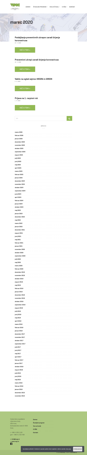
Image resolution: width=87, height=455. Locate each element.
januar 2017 (18, 363)
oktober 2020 (19, 253)
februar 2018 (19, 327)
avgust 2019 (19, 282)
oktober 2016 (19, 366)
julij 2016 (18, 373)
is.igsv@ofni (16, 439)
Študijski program (39, 7)
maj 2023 (18, 210)
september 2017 (20, 344)
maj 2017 (18, 353)
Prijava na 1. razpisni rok (26, 98)
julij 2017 (18, 347)
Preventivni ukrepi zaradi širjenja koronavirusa (37, 59)
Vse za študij (54, 7)
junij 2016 (18, 376)
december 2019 (20, 272)
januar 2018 (18, 331)
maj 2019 (18, 285)
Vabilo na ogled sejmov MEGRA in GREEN (33, 79)
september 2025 (20, 152)
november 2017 (20, 337)
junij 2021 (18, 236)
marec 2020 (18, 266)
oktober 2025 (19, 148)
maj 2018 (18, 318)
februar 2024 (19, 200)
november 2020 (20, 249)
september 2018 (20, 305)
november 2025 (20, 145)
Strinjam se (78, 449)
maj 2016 (18, 379)
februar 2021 (19, 243)
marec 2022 (18, 223)
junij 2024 (18, 194)
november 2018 (20, 298)
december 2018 (20, 295)
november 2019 (20, 275)
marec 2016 (18, 383)
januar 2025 (18, 178)
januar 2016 (18, 389)
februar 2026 (19, 135)
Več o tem (68, 449)
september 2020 (20, 256)
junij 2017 (18, 350)
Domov (28, 7)
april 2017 (18, 357)
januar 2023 (18, 213)
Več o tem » (25, 50)
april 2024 (18, 197)
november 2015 (20, 396)
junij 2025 (18, 161)
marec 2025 (18, 171)
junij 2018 (18, 314)
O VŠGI (64, 7)
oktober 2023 (19, 207)
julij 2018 (18, 311)
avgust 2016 (19, 370)
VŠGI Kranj (62, 452)
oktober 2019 (19, 279)
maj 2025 (18, 165)
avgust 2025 (19, 155)
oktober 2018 (19, 301)
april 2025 (18, 168)
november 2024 (20, 184)
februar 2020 (19, 269)
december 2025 (20, 142)
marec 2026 (18, 132)
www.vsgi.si (15, 441)
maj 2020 (18, 262)
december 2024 (20, 181)
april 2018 (18, 321)
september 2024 (20, 191)
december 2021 (20, 230)
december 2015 (20, 393)
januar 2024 (18, 204)
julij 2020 (18, 259)
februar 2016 (19, 386)
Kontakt (72, 7)
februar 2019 (19, 288)
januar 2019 (18, 292)
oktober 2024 (19, 187)
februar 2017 (19, 360)
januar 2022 (18, 226)
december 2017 (20, 334)
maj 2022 (18, 220)
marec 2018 (18, 324)
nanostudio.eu (73, 452)
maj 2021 (18, 239)
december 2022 (20, 217)
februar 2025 (19, 174)
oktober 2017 (19, 340)
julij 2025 (18, 158)
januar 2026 (18, 139)
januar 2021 (18, 246)
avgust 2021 (19, 233)
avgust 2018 (19, 308)
